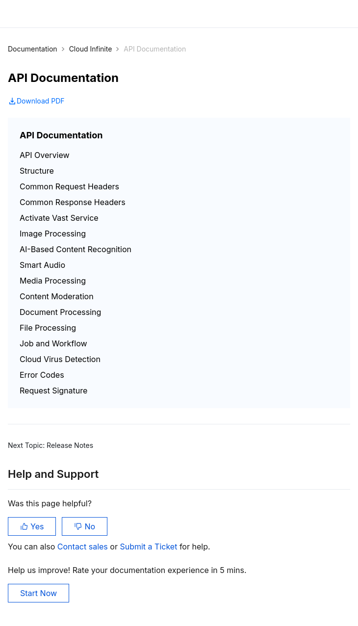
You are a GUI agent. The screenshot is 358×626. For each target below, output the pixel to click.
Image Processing (53, 233)
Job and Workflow (53, 343)
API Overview (45, 155)
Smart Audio (42, 265)
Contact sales (83, 546)
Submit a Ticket (149, 546)
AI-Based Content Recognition (75, 249)
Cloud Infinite (90, 49)
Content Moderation (57, 296)
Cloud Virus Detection (60, 359)
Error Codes (42, 375)
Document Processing (60, 312)
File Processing (48, 328)
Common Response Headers (73, 202)
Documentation (32, 49)
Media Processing (53, 281)
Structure (37, 171)
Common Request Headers (69, 186)
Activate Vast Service (59, 218)
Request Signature (53, 390)
